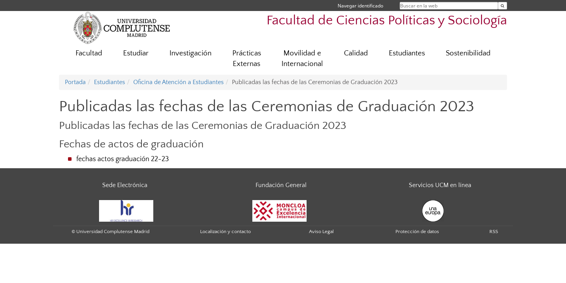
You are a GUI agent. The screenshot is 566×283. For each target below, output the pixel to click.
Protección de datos (417, 231)
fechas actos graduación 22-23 (122, 159)
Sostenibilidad (468, 53)
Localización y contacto (225, 231)
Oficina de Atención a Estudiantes (178, 82)
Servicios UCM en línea (440, 185)
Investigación (190, 53)
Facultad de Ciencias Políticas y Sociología (386, 20)
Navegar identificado (360, 5)
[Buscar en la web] (502, 5)
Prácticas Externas (246, 58)
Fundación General (281, 185)
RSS (493, 231)
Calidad (356, 53)
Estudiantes (407, 53)
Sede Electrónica (124, 185)
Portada (75, 82)
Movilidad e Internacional (302, 58)
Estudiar (136, 53)
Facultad (88, 53)
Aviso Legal (321, 231)
